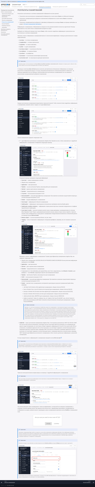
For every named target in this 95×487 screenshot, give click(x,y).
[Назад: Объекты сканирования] (8, 482)
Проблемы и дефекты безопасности (8, 30)
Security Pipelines (5, 23)
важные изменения (22, 1)
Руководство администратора (30, 6)
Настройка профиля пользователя (5, 34)
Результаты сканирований (7, 22)
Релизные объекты (6, 25)
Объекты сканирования (7, 20)
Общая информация (5, 6)
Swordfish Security (10, 485)
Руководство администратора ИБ (60, 6)
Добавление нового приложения (6, 16)
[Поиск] (87, 5)
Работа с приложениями (8, 12)
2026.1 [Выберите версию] (24, 4)
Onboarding (4, 27)
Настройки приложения (7, 18)
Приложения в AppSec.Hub (7, 13)
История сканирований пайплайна (32, 24)
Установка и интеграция (17, 6)
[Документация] (6, 4)
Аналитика (3, 32)
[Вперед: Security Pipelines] (88, 482)
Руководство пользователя (45, 6)
